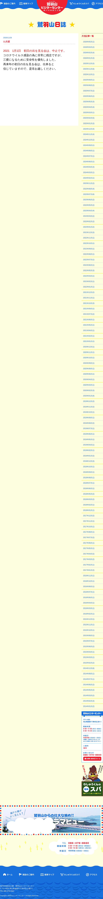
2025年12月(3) (88, 63)
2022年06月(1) (88, 265)
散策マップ (26, 3)
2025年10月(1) (88, 74)
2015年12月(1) (88, 619)
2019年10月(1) (88, 412)
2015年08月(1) (88, 635)
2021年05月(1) (88, 325)
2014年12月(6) (88, 668)
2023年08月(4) (88, 189)
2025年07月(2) (88, 91)
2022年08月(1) (88, 254)
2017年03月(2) (88, 559)
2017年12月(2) (88, 516)
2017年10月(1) (88, 527)
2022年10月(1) (88, 243)
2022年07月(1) (88, 260)
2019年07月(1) (88, 428)
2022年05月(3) (88, 270)
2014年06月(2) (88, 685)
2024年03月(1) (88, 172)
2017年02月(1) (88, 565)
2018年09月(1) (88, 472)
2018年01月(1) (88, 510)
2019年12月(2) (88, 401)
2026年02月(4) (88, 53)
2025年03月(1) (88, 112)
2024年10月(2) (88, 140)
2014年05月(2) (88, 690)
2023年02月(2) (88, 221)
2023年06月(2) (88, 200)
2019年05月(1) (88, 439)
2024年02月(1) (88, 178)
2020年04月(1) (88, 379)
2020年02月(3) (88, 390)
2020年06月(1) (88, 374)
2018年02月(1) (88, 505)
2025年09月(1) (88, 80)
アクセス (97, 3)
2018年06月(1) (88, 488)
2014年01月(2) (88, 706)
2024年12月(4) (88, 129)
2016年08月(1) (88, 586)
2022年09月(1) (88, 249)
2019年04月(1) (88, 445)
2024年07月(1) (88, 156)
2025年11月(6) (88, 69)
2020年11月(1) (88, 352)
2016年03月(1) (88, 608)
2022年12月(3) (88, 232)
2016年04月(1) (88, 603)
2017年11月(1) (88, 521)
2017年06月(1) (88, 543)
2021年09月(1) (88, 309)
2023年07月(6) (88, 194)
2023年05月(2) (88, 205)
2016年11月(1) (88, 576)
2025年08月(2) (88, 85)
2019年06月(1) (88, 434)
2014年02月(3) (88, 701)
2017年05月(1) (88, 548)
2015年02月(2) (88, 663)
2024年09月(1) (88, 145)
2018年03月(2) (88, 499)
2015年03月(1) (88, 657)
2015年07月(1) (88, 641)
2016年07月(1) (88, 592)
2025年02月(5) (88, 118)
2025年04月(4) (88, 107)
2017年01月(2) (88, 570)
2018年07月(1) (88, 483)
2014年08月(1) (88, 674)
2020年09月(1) (88, 363)
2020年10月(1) (88, 358)
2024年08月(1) (88, 151)
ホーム (7, 874)
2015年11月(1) (88, 625)
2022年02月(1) (88, 281)
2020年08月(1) (88, 369)
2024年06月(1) (88, 162)
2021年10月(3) (88, 303)
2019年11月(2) (88, 407)
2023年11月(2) (88, 183)
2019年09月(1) (88, 418)
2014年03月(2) (88, 695)
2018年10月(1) (88, 467)
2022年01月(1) (88, 287)
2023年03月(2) (88, 216)
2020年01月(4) (88, 396)
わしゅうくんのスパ (79, 3)
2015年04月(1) (88, 652)
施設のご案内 (7, 3)
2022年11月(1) (88, 238)
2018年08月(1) (88, 478)
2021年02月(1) (88, 336)
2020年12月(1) (88, 347)
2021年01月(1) (88, 341)
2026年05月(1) (88, 42)
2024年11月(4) (88, 134)
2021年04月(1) (88, 330)
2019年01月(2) (88, 456)
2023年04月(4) (88, 211)
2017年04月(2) (88, 554)
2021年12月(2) (88, 292)
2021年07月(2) (88, 314)
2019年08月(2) (88, 423)
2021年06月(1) (88, 320)
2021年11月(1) (88, 298)
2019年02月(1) (88, 450)
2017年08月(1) (88, 532)
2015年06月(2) (88, 646)
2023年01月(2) (88, 227)
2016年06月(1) (88, 597)
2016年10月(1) (88, 581)
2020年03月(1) (88, 385)
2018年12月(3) (88, 461)
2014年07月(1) (88, 679)
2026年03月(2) (88, 47)
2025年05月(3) (88, 102)
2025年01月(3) (88, 123)
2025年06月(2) (88, 96)
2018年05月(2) (88, 494)
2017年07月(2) (88, 537)
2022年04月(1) (88, 276)
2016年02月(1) (88, 614)
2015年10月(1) (88, 630)
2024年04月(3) (88, 167)
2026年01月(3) (88, 58)
